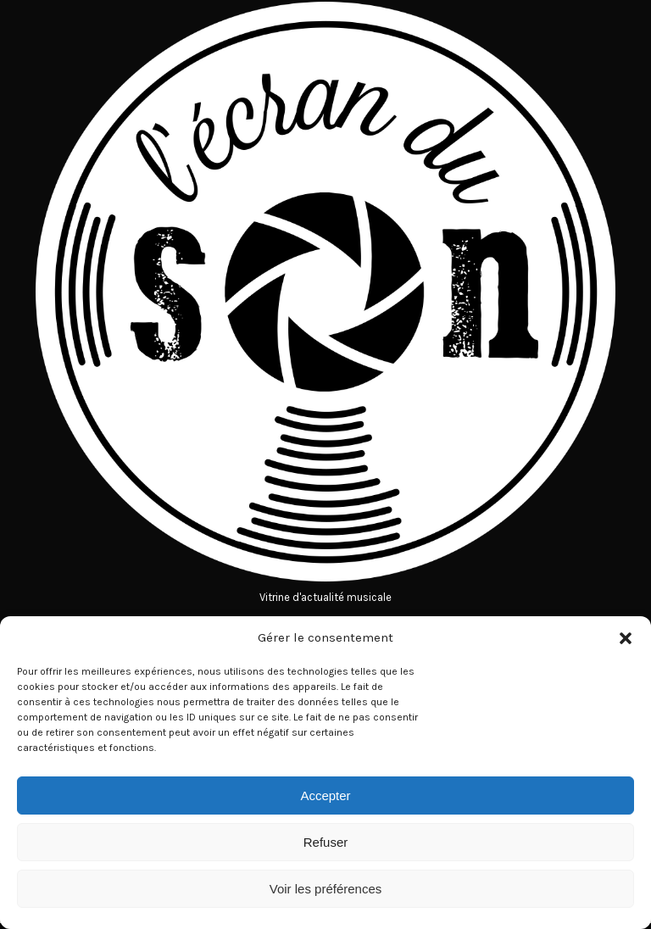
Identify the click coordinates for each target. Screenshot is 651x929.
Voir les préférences (326, 889)
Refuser (325, 842)
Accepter (325, 795)
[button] (625, 638)
